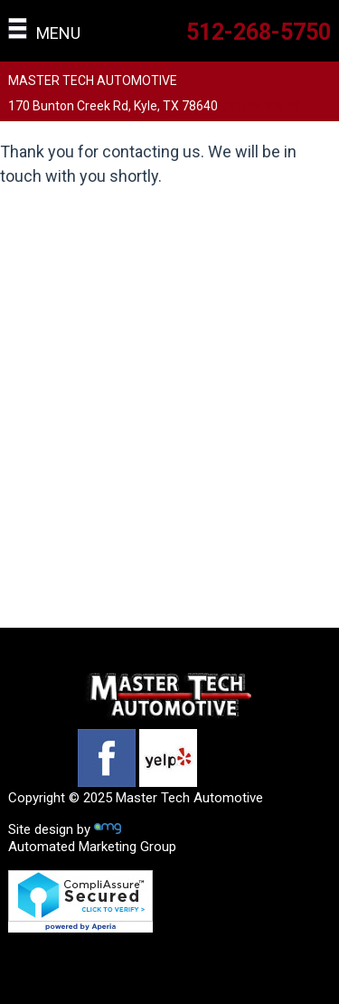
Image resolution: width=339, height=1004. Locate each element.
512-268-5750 (258, 32)
